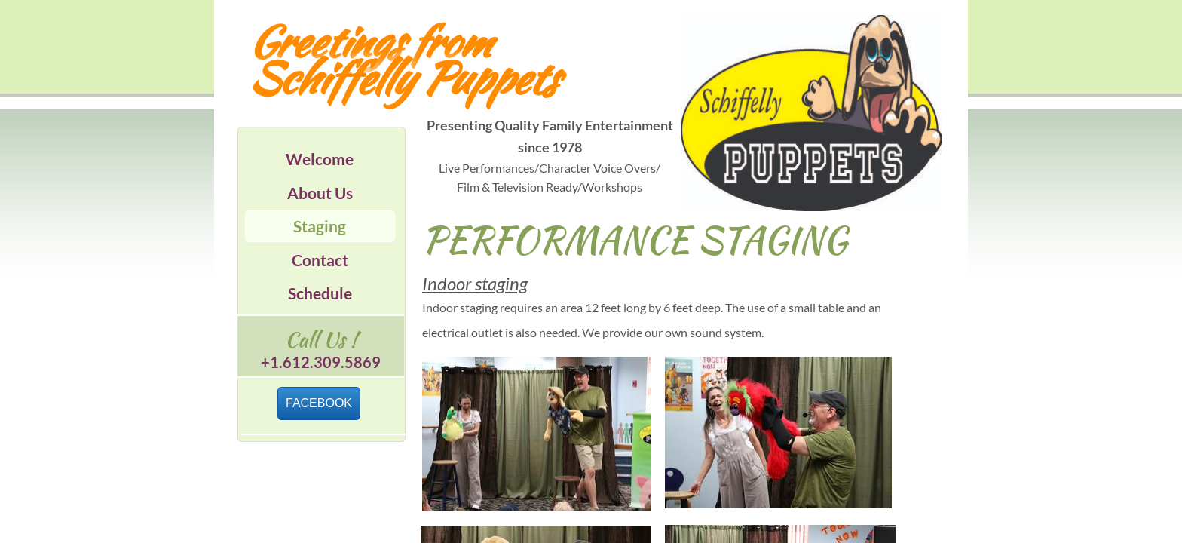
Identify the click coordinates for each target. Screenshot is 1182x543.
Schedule (320, 293)
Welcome (320, 158)
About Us (320, 192)
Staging (319, 225)
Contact (320, 259)
